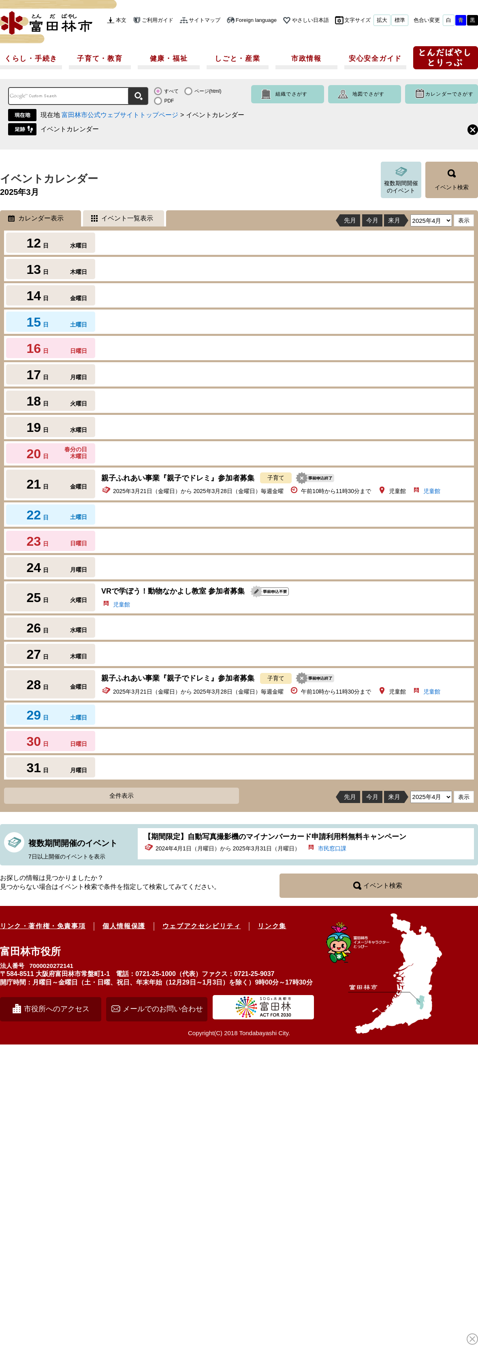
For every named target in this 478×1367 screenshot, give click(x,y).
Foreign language (256, 20)
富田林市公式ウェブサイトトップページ (120, 114)
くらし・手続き (31, 58)
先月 (350, 220)
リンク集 (272, 926)
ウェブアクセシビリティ (201, 926)
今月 (372, 220)
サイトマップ (204, 20)
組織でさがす (291, 94)
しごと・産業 (237, 58)
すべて (171, 91)
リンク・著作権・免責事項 (42, 926)
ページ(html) (208, 91)
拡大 (382, 20)
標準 (400, 20)
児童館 (431, 491)
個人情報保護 (123, 926)
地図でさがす (368, 94)
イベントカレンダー (70, 129)
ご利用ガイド (157, 20)
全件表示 (121, 795)
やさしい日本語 (310, 20)
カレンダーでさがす (449, 94)
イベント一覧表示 (127, 218)
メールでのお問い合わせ (163, 1009)
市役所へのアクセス (57, 1009)
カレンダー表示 (41, 218)
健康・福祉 (169, 58)
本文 (121, 20)
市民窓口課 (332, 848)
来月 (394, 220)
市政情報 (306, 58)
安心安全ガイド (375, 58)
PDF (169, 101)
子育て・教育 (99, 58)
